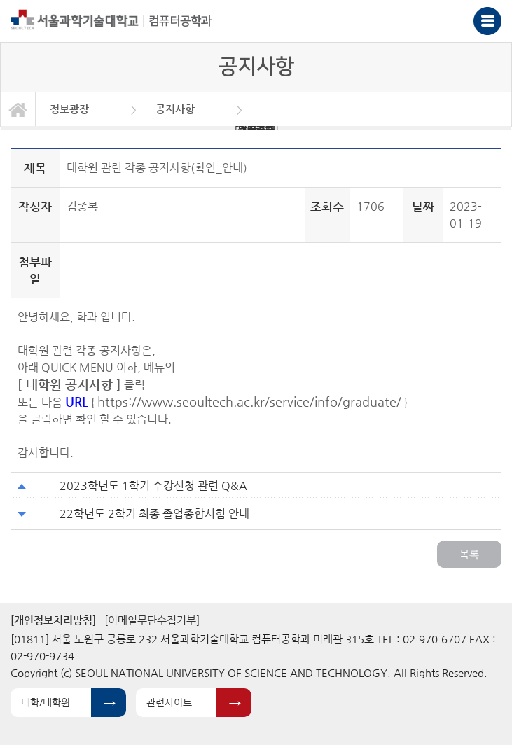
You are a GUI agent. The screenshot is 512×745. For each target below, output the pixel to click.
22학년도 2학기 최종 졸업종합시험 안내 (154, 513)
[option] (88, 109)
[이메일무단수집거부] (152, 620)
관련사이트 (169, 702)
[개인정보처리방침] (53, 620)
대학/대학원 (45, 702)
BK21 (256, 128)
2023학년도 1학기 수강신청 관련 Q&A (153, 485)
